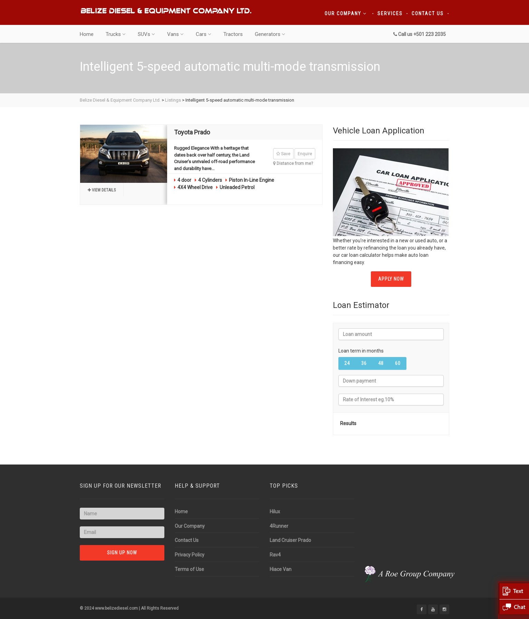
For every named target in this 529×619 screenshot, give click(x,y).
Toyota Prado (192, 132)
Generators (270, 34)
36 (364, 363)
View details (102, 190)
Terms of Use (189, 569)
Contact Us (428, 13)
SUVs (146, 34)
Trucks (116, 34)
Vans (175, 34)
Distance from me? (293, 163)
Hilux (275, 511)
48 (381, 363)
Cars (203, 34)
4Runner (279, 526)
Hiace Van (280, 569)
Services (390, 13)
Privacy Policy (189, 554)
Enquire (305, 153)
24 (347, 363)
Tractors (233, 34)
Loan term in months (361, 351)
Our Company (346, 13)
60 (398, 363)
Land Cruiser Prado (290, 540)
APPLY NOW (391, 279)
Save (283, 153)
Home (87, 34)
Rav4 (275, 554)
